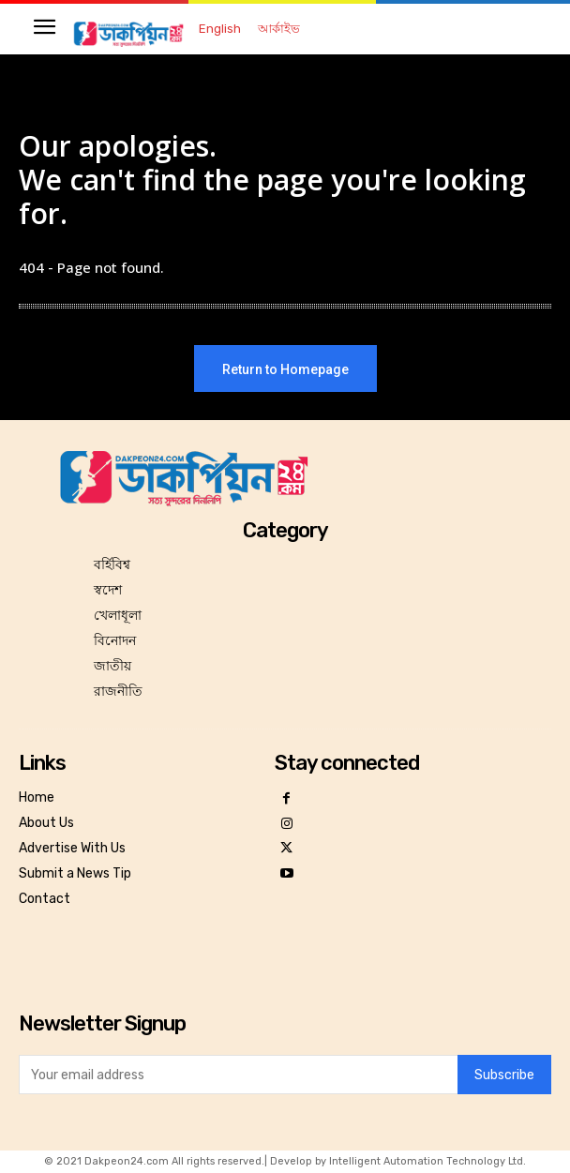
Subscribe (504, 1075)
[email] (238, 1074)
